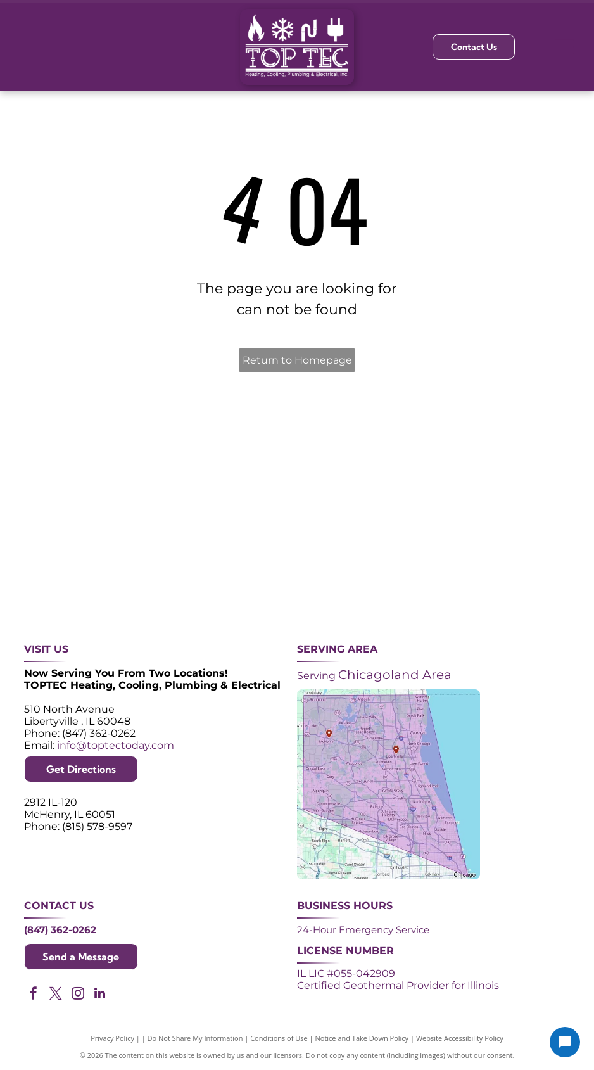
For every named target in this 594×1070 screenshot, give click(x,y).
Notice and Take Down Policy (362, 1038)
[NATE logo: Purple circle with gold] (411, 448)
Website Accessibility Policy (459, 1038)
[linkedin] (100, 995)
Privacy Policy (112, 1038)
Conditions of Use (279, 1038)
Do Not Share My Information (195, 1038)
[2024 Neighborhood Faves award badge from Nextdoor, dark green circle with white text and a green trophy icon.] (525, 448)
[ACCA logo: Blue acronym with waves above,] (69, 562)
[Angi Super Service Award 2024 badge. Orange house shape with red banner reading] (297, 448)
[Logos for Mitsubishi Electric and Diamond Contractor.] (411, 562)
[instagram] (77, 995)
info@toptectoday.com (115, 745)
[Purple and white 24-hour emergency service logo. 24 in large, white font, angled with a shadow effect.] (183, 448)
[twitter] (55, 995)
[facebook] (33, 995)
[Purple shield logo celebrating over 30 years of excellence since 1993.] (69, 448)
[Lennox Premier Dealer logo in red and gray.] (183, 562)
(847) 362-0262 (60, 930)
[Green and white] (525, 562)
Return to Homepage (297, 360)
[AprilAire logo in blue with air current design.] (297, 562)
